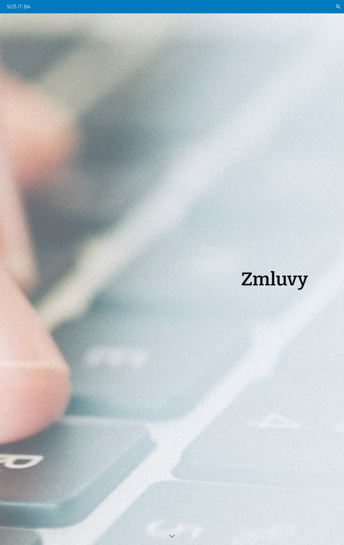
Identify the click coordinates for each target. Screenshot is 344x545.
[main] (172, 279)
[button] (338, 6)
